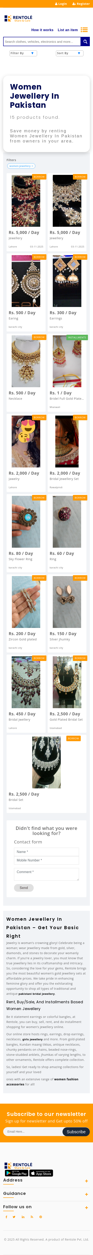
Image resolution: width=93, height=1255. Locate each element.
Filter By (17, 53)
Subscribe (76, 1131)
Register (81, 4)
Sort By (62, 53)
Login (61, 4)
